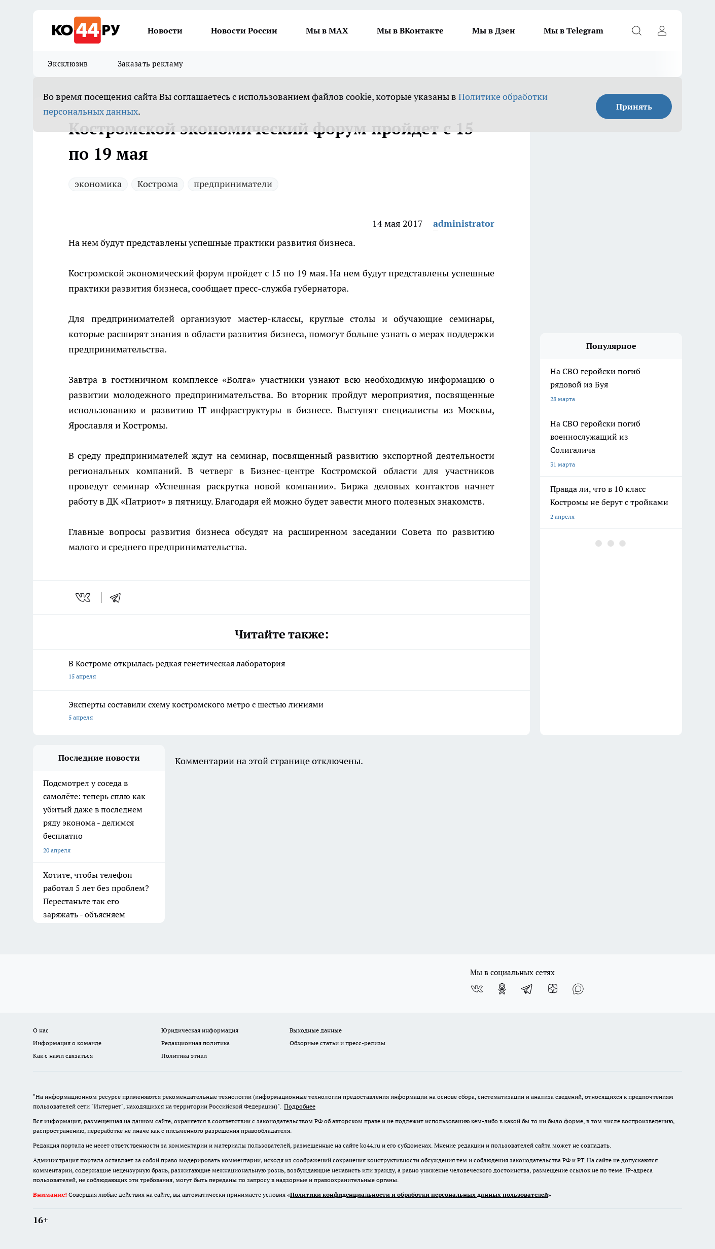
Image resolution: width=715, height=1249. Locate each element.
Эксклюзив (68, 63)
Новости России (244, 30)
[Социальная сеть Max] (578, 989)
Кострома (157, 184)
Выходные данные (316, 1030)
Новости (165, 30)
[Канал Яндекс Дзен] (552, 989)
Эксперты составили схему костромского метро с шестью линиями (281, 711)
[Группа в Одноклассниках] (502, 989)
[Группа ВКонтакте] (476, 989)
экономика (98, 184)
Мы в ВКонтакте (410, 30)
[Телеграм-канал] (527, 989)
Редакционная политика (195, 1043)
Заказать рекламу (151, 63)
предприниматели (233, 184)
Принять (634, 106)
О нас (41, 1030)
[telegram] (119, 597)
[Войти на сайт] (662, 30)
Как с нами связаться (63, 1055)
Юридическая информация (199, 1030)
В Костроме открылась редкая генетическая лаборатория (281, 670)
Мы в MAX (327, 30)
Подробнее (299, 1106)
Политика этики (184, 1055)
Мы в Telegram (573, 30)
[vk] (84, 597)
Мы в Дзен (493, 30)
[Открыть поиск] (636, 30)
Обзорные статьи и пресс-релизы (337, 1043)
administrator (463, 223)
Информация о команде (67, 1043)
